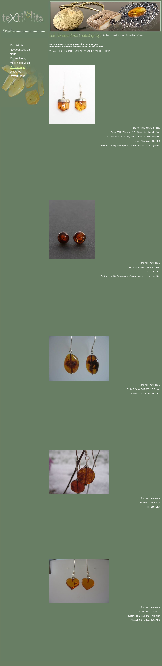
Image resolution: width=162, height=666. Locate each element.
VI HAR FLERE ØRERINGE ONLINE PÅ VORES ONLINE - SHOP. (79, 51)
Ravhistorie (16, 45)
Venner (140, 35)
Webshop (15, 71)
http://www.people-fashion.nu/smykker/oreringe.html (136, 145)
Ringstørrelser (117, 35)
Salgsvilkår (130, 35)
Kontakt (105, 35)
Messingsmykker (20, 62)
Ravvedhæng (18, 58)
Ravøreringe (17, 67)
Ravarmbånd (18, 76)
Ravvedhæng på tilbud (20, 51)
